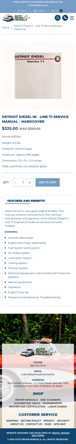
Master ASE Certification (27, 406)
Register (41, 10)
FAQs (47, 424)
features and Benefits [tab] (26, 200)
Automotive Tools (27, 403)
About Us (16, 424)
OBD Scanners (50, 399)
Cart (55, 10)
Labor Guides (57, 406)
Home (5, 27)
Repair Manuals (26, 399)
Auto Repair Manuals (28, 439)
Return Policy (31, 420)
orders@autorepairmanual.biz (38, 374)
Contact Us (34, 424)
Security (63, 420)
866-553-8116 (65, 18)
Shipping (12, 420)
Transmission (52, 403)
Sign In (24, 10)
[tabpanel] (38, 254)
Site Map (60, 424)
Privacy (49, 420)
